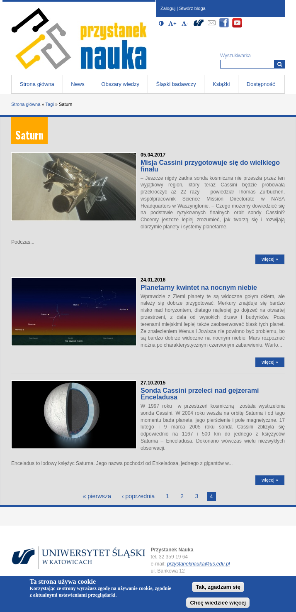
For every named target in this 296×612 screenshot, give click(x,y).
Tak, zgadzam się (218, 587)
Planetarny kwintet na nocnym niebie (199, 287)
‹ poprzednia (138, 496)
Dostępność (261, 84)
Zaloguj (167, 8)
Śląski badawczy (176, 84)
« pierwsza (96, 496)
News (78, 84)
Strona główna (37, 84)
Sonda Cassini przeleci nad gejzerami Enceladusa (200, 394)
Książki (221, 84)
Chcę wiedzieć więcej (218, 603)
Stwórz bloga (192, 8)
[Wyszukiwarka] (279, 64)
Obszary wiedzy (120, 84)
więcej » (270, 259)
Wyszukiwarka (235, 56)
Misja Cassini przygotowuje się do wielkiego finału (210, 166)
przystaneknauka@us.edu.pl (198, 564)
